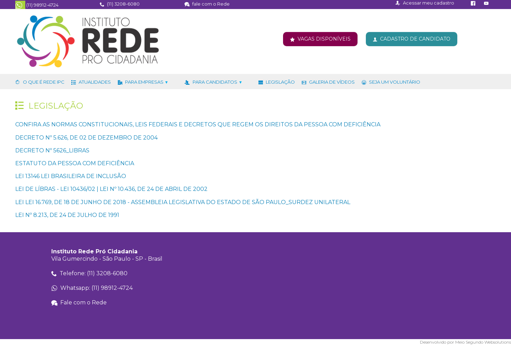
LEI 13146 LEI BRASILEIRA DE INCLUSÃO (70, 176)
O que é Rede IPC (43, 82)
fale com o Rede (211, 4)
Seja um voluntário (394, 82)
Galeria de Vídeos (332, 82)
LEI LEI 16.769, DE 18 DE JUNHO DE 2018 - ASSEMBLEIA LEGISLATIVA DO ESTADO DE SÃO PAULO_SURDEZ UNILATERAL (182, 202)
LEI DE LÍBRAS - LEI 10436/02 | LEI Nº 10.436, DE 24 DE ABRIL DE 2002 (111, 189)
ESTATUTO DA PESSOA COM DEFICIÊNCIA (74, 163)
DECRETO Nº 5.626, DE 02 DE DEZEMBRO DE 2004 (86, 137)
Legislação (280, 82)
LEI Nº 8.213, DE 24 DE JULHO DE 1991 (67, 215)
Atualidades (95, 82)
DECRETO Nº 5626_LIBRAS (52, 150)
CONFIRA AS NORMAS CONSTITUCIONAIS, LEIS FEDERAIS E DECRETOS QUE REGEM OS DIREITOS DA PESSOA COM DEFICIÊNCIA (197, 124)
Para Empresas (146, 82)
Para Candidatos (217, 82)
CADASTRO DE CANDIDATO (415, 39)
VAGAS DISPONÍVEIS (324, 39)
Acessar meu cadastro (428, 3)
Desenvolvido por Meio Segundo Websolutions (465, 342)
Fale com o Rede (83, 302)
